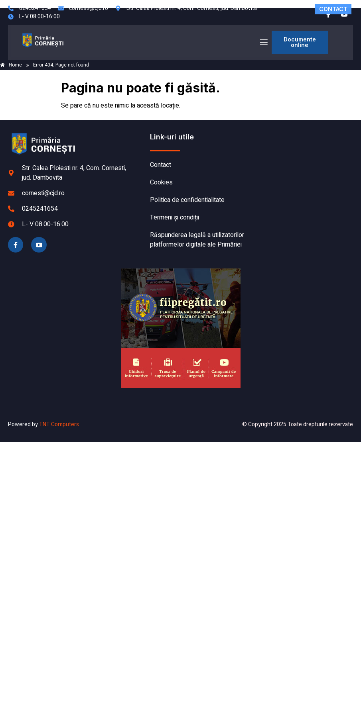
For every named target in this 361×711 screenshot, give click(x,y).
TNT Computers (59, 424)
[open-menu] (263, 42)
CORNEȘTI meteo (302, 162)
